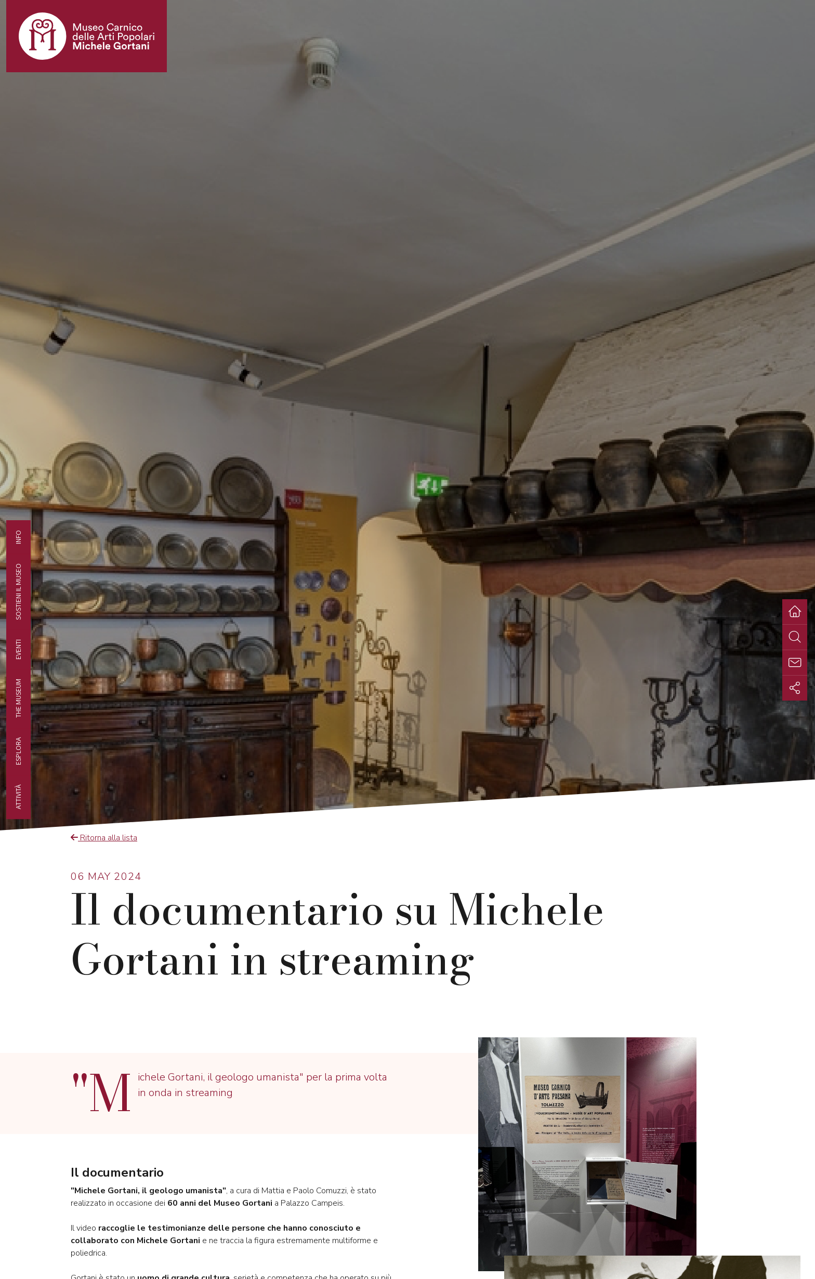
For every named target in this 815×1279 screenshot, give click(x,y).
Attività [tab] (18, 796)
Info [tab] (18, 537)
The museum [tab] (18, 698)
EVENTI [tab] (18, 649)
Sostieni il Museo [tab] (18, 591)
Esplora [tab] (18, 751)
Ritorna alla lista (104, 837)
